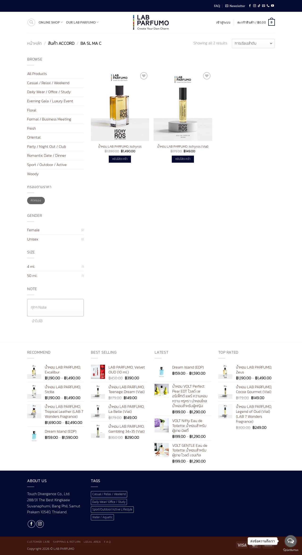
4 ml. (31, 266)
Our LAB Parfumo (82, 22)
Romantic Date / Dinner (46, 155)
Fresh (31, 128)
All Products (37, 73)
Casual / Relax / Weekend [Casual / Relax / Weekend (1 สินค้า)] (109, 494)
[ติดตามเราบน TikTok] (259, 6)
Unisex (32, 239)
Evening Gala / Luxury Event (50, 101)
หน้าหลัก (34, 43)
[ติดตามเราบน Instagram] (254, 6)
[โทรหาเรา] (268, 6)
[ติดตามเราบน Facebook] (249, 6)
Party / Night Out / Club (46, 146)
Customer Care (38, 542)
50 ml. (32, 275)
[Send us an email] (263, 6)
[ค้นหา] (31, 22)
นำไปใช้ (37, 321)
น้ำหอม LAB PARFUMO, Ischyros (120, 146)
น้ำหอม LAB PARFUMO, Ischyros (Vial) (182, 146)
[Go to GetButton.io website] (290, 550)
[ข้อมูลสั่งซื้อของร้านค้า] (253, 43)
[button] (235, 6)
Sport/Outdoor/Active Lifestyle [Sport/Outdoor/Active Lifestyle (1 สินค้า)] (112, 509)
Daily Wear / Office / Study (49, 92)
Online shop (51, 22)
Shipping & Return (66, 542)
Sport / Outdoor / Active (47, 164)
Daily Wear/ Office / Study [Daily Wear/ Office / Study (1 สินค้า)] (109, 502)
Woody (33, 174)
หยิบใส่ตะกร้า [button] (119, 159)
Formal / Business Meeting (49, 119)
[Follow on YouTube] (272, 6)
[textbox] (56, 307)
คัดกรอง (36, 200)
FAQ (217, 6)
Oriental (34, 137)
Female (33, 230)
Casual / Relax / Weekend (48, 83)
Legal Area (92, 542)
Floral (31, 110)
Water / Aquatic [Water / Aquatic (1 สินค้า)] (102, 517)
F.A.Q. (108, 542)
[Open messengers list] (291, 541)
